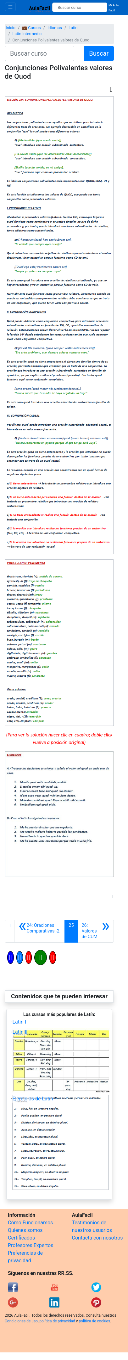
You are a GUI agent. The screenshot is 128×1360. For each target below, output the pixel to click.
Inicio (10, 27)
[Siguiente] (96, 931)
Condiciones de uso (21, 1321)
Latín (73, 27)
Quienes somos (25, 1230)
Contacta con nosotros (97, 1238)
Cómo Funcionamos (30, 1223)
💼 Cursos (31, 27)
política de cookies (94, 1321)
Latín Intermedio (27, 33)
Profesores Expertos (30, 1245)
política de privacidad (57, 1321)
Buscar (99, 53)
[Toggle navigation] (10, 7)
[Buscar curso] (79, 7)
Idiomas (54, 27)
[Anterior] (39, 931)
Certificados (21, 1238)
